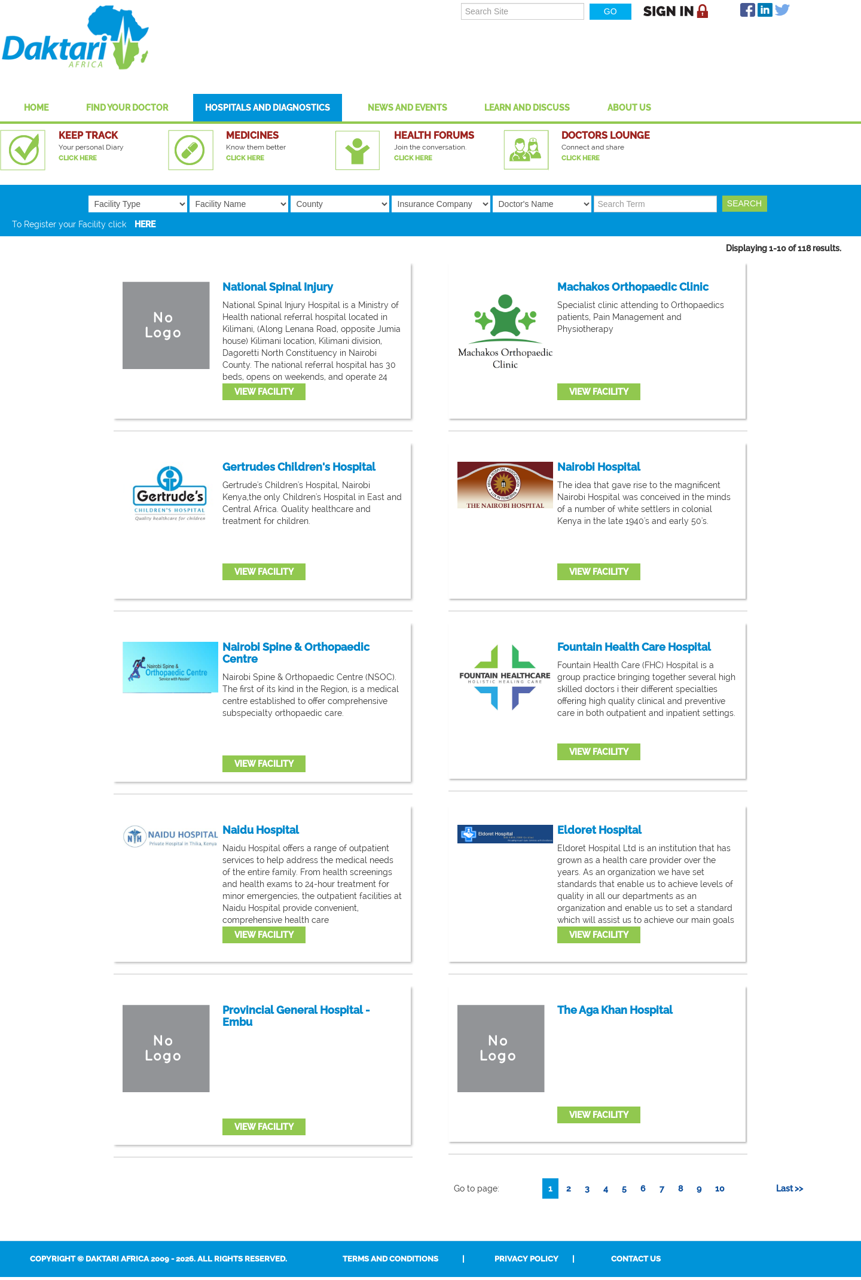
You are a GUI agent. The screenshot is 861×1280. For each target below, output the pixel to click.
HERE (145, 224)
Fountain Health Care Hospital (634, 647)
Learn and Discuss (527, 107)
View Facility (264, 392)
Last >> (789, 1188)
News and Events (407, 107)
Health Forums (434, 135)
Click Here (78, 158)
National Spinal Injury (277, 287)
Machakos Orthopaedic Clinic (633, 287)
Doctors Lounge (605, 135)
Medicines (252, 135)
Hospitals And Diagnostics (267, 107)
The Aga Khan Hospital (615, 1010)
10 (720, 1188)
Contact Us (636, 1258)
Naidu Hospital (260, 830)
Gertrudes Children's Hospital (298, 467)
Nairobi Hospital (598, 467)
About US (629, 107)
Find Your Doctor (127, 107)
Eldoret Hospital (599, 830)
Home (36, 107)
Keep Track (88, 135)
